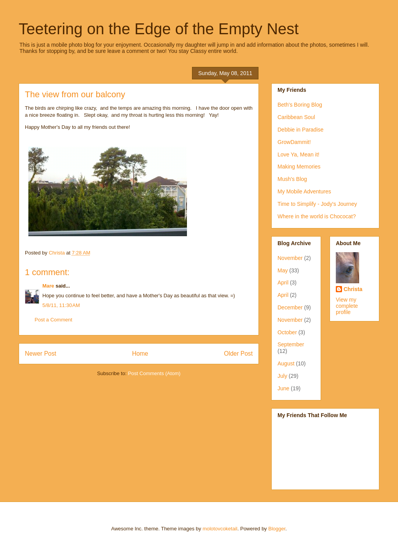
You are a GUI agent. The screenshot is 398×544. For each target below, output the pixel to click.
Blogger (276, 529)
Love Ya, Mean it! (298, 154)
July (282, 376)
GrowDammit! (294, 142)
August (286, 363)
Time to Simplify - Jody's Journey (317, 204)
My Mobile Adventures (304, 191)
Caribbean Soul (296, 117)
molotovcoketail (219, 529)
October (287, 332)
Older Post (238, 353)
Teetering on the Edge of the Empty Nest (158, 28)
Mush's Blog (292, 179)
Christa (353, 289)
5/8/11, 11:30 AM (61, 305)
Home (140, 353)
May (283, 270)
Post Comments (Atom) (154, 373)
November (290, 258)
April (283, 282)
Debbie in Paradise (300, 129)
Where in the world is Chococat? (317, 216)
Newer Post (40, 353)
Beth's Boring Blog (300, 105)
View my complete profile (347, 306)
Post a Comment (53, 320)
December (290, 307)
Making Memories (299, 166)
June (283, 388)
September (291, 344)
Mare (48, 286)
